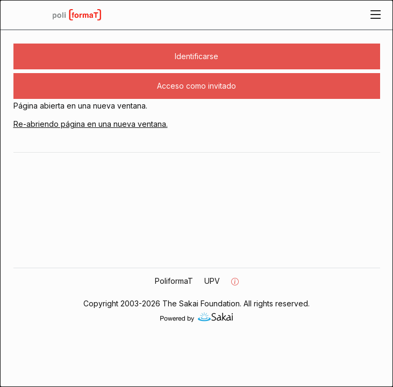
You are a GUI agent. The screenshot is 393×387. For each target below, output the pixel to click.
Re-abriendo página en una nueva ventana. (90, 123)
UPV (212, 280)
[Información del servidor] (235, 281)
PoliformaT (174, 280)
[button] (196, 56)
